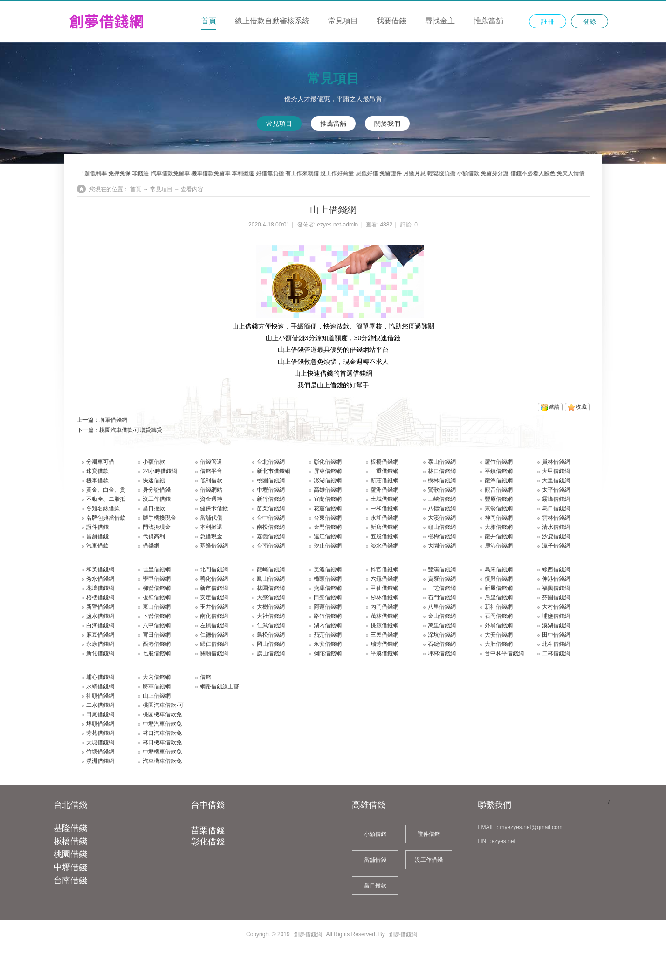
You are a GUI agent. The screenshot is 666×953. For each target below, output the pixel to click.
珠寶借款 (97, 471)
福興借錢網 (556, 588)
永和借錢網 (384, 517)
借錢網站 (211, 490)
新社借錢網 (499, 606)
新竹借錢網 (271, 499)
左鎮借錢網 (214, 625)
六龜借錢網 (384, 579)
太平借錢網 (556, 490)
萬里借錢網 (442, 625)
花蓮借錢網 (328, 508)
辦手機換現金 (159, 517)
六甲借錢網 (157, 625)
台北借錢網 (271, 462)
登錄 (589, 21)
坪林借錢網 (442, 653)
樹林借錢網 (442, 480)
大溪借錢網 (442, 517)
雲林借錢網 (556, 517)
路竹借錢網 (328, 616)
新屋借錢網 (499, 588)
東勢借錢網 (499, 508)
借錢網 (151, 545)
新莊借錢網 (384, 480)
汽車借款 (97, 545)
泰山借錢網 (442, 462)
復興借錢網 (499, 579)
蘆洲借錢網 (384, 490)
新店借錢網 (384, 527)
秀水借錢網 (100, 579)
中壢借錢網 (271, 490)
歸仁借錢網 (214, 644)
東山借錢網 (157, 606)
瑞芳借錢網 (384, 644)
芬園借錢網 (556, 597)
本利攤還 (211, 527)
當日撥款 (154, 508)
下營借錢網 (157, 616)
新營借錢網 (100, 606)
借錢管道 (211, 462)
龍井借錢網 (499, 536)
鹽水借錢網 (100, 616)
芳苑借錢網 (100, 733)
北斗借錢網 (556, 644)
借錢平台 (211, 471)
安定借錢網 (214, 597)
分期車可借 (100, 462)
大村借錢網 (556, 606)
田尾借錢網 (100, 714)
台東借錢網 (328, 517)
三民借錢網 (384, 634)
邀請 (554, 407)
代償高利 (154, 536)
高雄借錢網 (328, 490)
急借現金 (211, 536)
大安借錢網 (499, 634)
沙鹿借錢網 (556, 536)
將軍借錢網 (113, 420)
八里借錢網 (442, 606)
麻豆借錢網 (100, 634)
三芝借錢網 (442, 588)
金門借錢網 (328, 527)
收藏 (581, 407)
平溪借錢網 (384, 653)
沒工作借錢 (157, 499)
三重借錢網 (384, 471)
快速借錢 (154, 480)
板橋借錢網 (384, 462)
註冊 (547, 21)
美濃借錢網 (328, 569)
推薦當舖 (488, 21)
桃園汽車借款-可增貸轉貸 (131, 430)
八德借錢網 (442, 508)
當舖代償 (211, 517)
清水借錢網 (556, 527)
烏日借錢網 (556, 508)
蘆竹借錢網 (499, 462)
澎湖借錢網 (328, 480)
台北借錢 (70, 804)
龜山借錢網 (442, 527)
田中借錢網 (556, 634)
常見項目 (343, 21)
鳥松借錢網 (271, 634)
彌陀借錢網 (328, 653)
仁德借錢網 (214, 634)
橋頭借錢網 (328, 579)
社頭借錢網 (100, 695)
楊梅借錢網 (442, 536)
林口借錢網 (442, 471)
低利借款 (211, 480)
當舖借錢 (97, 536)
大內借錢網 (157, 677)
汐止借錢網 (328, 545)
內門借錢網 (384, 606)
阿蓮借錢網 (328, 606)
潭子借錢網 (556, 545)
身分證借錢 (157, 490)
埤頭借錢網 (100, 723)
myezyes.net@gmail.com (531, 827)
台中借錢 (208, 804)
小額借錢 (375, 834)
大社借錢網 (271, 616)
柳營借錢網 (157, 588)
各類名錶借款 (103, 508)
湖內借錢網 (328, 625)
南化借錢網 (214, 616)
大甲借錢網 (556, 471)
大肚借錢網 (499, 644)
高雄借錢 (368, 804)
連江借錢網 (328, 536)
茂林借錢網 (384, 616)
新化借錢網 (100, 653)
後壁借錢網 (157, 597)
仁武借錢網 (271, 625)
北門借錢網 (214, 569)
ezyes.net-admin (337, 224)
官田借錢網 (157, 634)
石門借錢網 (442, 597)
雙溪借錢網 (442, 569)
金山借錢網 (442, 616)
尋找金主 (440, 21)
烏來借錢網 (499, 569)
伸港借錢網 (556, 579)
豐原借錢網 (499, 499)
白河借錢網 (100, 625)
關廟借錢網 (214, 653)
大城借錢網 (100, 742)
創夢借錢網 (308, 934)
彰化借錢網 (328, 462)
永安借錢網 (328, 644)
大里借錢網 (556, 480)
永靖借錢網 (100, 686)
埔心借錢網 (100, 677)
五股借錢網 (384, 536)
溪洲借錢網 (100, 761)
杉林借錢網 (384, 597)
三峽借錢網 (442, 499)
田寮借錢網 (328, 597)
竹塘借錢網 (100, 751)
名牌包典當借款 (105, 517)
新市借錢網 (214, 588)
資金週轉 (211, 499)
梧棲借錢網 (100, 597)
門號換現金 (157, 527)
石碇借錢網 (442, 644)
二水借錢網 (100, 705)
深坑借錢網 (442, 634)
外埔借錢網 (499, 625)
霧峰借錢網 (556, 499)
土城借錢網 (384, 499)
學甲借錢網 (157, 579)
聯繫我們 (494, 804)
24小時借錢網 (160, 471)
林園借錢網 (271, 588)
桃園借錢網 (271, 480)
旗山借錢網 (271, 653)
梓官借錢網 (384, 569)
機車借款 (97, 480)
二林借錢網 (556, 653)
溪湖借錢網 (556, 625)
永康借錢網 (100, 644)
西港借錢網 (157, 644)
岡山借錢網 (271, 644)
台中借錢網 (271, 517)
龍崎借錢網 (271, 569)
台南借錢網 (271, 545)
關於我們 (387, 123)
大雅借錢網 (499, 527)
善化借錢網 (214, 579)
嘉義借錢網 (271, 536)
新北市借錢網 (273, 471)
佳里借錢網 (157, 569)
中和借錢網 (384, 508)
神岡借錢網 (499, 517)
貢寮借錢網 (442, 579)
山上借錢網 (157, 695)
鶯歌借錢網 (442, 490)
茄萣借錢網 (328, 634)
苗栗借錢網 (271, 508)
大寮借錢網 (271, 597)
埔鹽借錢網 (556, 616)
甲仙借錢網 (384, 588)
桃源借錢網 (384, 625)
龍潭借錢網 (499, 480)
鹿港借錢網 (499, 545)
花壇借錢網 (100, 588)
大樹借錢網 (271, 606)
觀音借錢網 (499, 490)
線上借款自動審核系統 (272, 21)
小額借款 (154, 462)
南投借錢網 (271, 527)
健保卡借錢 (214, 508)
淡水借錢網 (384, 545)
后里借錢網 (499, 597)
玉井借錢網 (214, 606)
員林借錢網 (556, 462)
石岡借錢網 (499, 616)
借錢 (205, 677)
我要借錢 (391, 21)
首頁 (208, 21)
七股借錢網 (157, 653)
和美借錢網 (100, 569)
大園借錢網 (442, 545)
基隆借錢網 (214, 545)
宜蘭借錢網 (328, 499)
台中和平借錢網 (504, 653)
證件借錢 (97, 527)
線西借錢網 (556, 569)
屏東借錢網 (328, 471)
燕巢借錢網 (328, 588)
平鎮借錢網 (499, 471)
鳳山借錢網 (271, 579)
